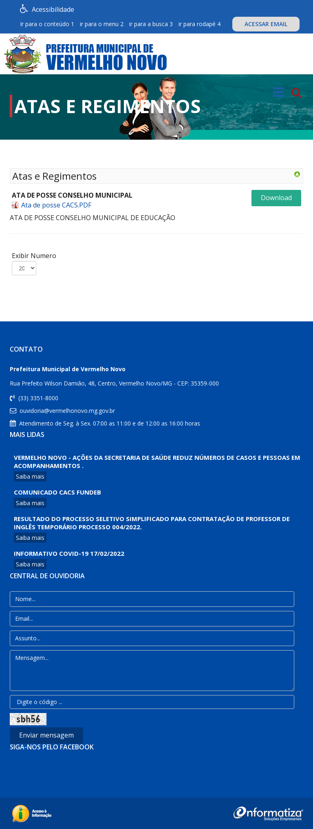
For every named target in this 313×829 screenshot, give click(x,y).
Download (276, 197)
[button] (7, 90)
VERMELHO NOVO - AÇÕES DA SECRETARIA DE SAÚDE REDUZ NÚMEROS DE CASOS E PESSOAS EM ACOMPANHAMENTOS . (157, 461)
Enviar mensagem (46, 735)
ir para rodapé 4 (199, 24)
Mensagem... (152, 670)
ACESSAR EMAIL (266, 24)
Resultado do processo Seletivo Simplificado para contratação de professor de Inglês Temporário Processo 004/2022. (152, 523)
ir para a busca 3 (151, 24)
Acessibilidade (49, 9)
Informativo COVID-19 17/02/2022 (69, 553)
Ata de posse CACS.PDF (56, 205)
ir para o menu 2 (101, 24)
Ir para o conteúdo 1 (47, 24)
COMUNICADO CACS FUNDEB (57, 492)
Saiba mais (30, 476)
